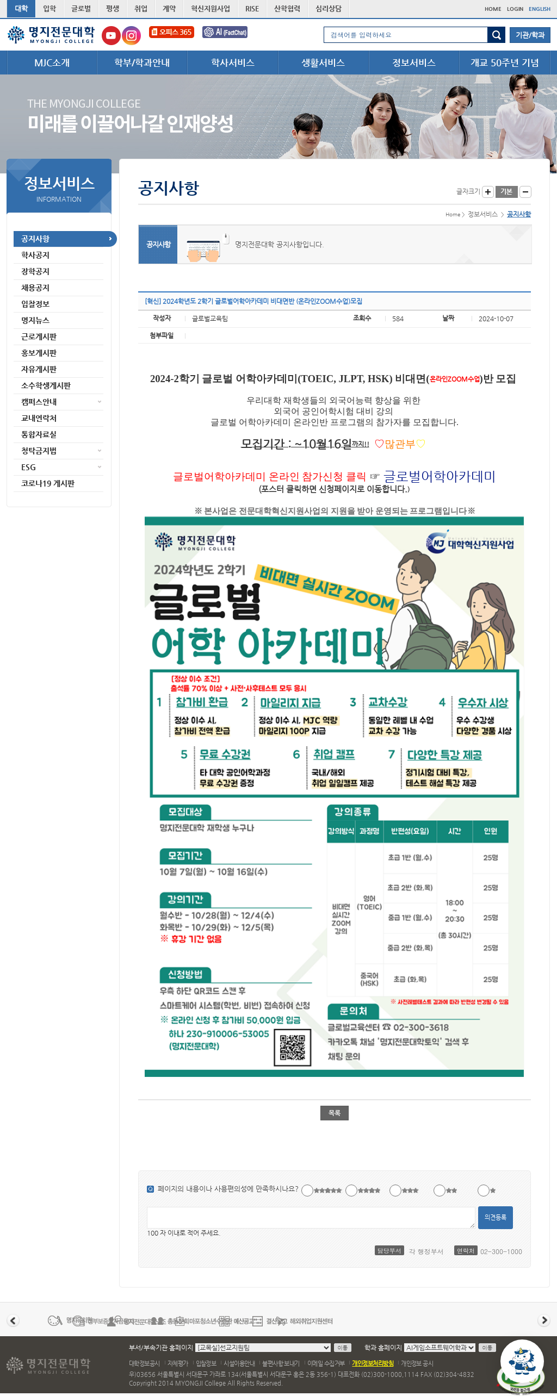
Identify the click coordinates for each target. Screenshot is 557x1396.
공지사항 (35, 238)
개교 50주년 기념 (505, 62)
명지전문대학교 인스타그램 (131, 35)
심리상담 (328, 8)
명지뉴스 (35, 320)
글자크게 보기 (488, 192)
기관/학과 (530, 35)
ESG (28, 467)
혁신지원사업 (210, 8)
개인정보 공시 (417, 1363)
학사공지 (35, 255)
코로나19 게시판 (48, 483)
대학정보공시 (144, 1363)
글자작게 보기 (525, 192)
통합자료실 (39, 434)
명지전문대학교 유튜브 (111, 35)
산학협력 (287, 8)
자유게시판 (39, 369)
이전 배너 (13, 1320)
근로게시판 (39, 336)
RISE (252, 8)
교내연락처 (39, 418)
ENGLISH (539, 9)
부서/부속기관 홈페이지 (161, 1347)
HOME (493, 9)
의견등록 (495, 1217)
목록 (335, 1113)
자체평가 (178, 1363)
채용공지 (35, 287)
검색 (496, 35)
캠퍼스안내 (39, 401)
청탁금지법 (39, 450)
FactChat (232, 35)
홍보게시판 (39, 352)
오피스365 (171, 35)
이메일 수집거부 (326, 1363)
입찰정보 (35, 304)
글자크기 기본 (507, 192)
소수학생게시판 (46, 385)
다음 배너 (543, 1320)
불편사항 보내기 (281, 1363)
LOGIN (515, 9)
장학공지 (35, 271)
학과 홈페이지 (383, 1347)
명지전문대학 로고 (51, 35)
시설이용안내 (239, 1363)
